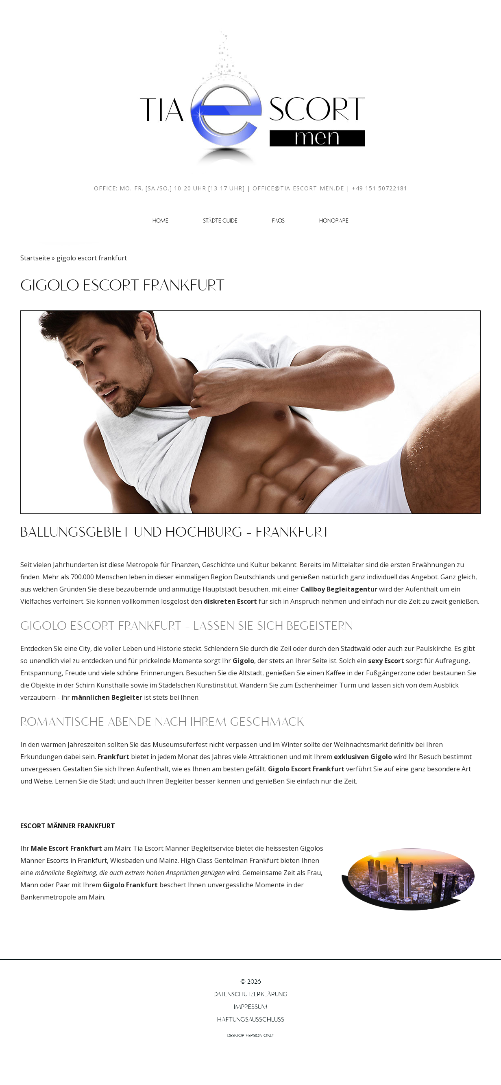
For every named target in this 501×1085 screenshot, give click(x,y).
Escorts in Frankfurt (76, 860)
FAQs (278, 221)
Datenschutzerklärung (250, 994)
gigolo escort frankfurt (122, 286)
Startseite (35, 257)
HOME (160, 221)
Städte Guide (220, 221)
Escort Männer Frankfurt (67, 825)
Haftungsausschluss (250, 1020)
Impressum (251, 1007)
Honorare (334, 221)
